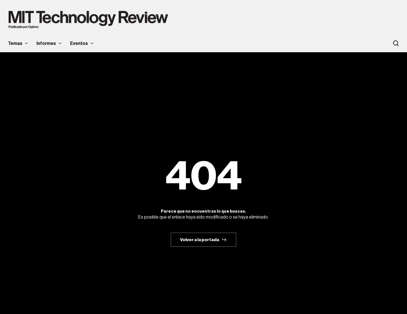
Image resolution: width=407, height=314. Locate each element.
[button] (203, 240)
